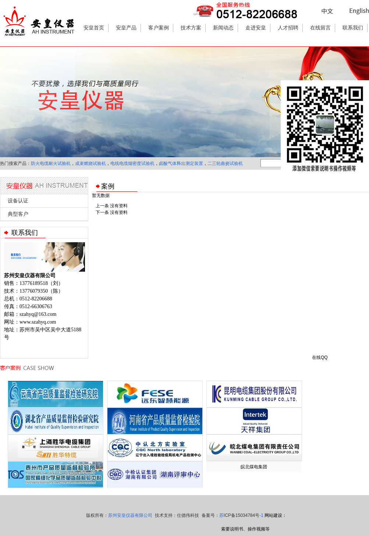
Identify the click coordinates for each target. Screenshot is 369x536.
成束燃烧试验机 (90, 163)
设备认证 (18, 201)
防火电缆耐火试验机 (51, 163)
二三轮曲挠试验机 (225, 163)
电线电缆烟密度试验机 (132, 163)
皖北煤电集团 (254, 466)
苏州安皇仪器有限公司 (130, 515)
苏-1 (241, 515)
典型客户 (18, 214)
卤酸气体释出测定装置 (181, 163)
